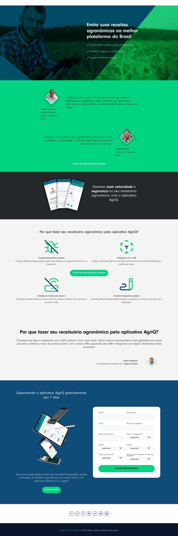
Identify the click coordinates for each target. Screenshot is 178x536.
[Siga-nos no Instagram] (77, 513)
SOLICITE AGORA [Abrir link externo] (51, 490)
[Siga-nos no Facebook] (83, 513)
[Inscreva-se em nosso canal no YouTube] (101, 513)
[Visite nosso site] (71, 513)
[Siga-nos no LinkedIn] (89, 513)
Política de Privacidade (69, 531)
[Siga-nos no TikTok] (95, 513)
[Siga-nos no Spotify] (106, 513)
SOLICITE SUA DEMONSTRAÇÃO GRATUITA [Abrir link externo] (89, 164)
